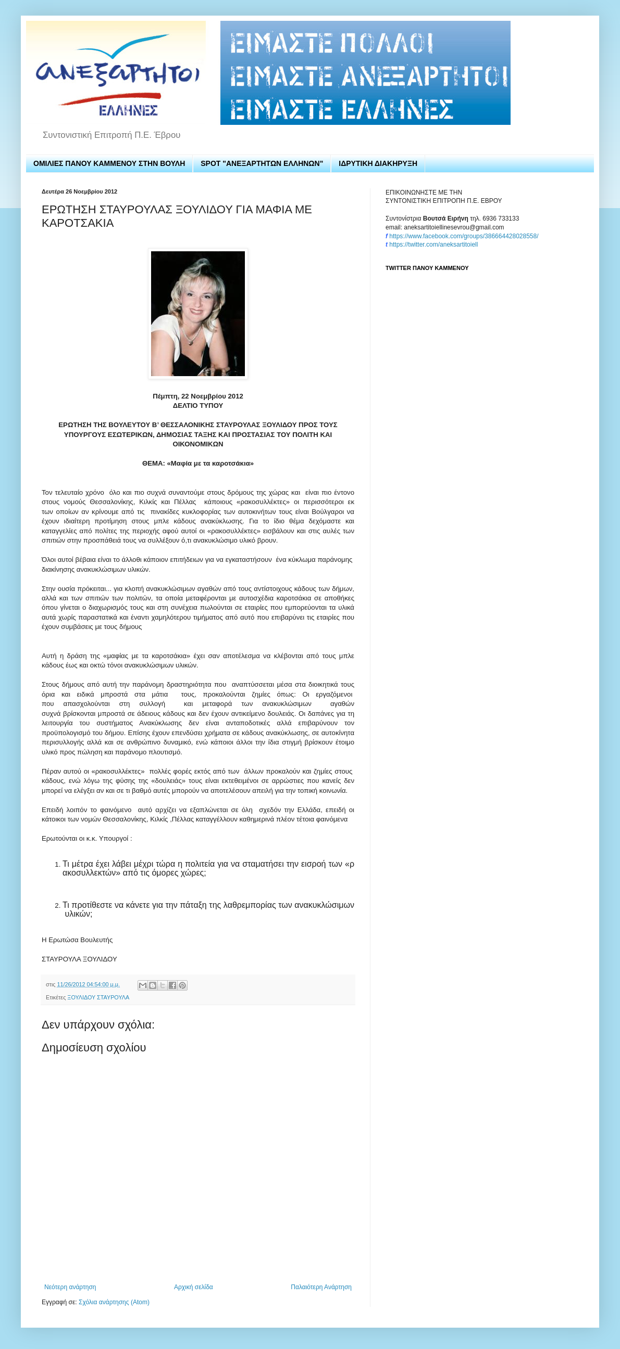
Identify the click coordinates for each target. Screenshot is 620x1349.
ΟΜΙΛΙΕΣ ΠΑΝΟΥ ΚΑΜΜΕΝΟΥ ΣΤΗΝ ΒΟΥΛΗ (109, 163)
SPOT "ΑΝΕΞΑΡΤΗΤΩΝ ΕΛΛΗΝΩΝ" (262, 163)
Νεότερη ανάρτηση (70, 1287)
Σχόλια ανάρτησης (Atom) (114, 1302)
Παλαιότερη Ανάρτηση (321, 1287)
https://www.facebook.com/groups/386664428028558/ (463, 236)
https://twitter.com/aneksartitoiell (433, 244)
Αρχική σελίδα (193, 1287)
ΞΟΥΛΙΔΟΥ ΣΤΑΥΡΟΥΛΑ (98, 997)
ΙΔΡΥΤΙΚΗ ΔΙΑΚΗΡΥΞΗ (378, 163)
